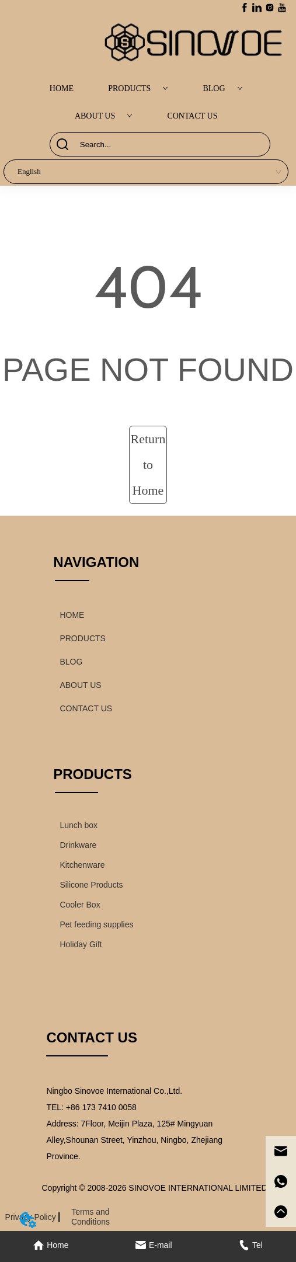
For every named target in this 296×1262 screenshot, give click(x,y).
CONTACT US (192, 116)
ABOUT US (104, 116)
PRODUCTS (138, 88)
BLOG (222, 88)
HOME (62, 88)
